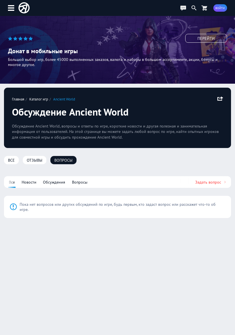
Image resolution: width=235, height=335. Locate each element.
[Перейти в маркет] (204, 8)
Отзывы (34, 160)
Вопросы (63, 160)
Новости (29, 182)
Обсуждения (54, 182)
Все (11, 160)
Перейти (206, 38)
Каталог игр (38, 99)
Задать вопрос (211, 182)
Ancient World (64, 99)
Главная (18, 99)
